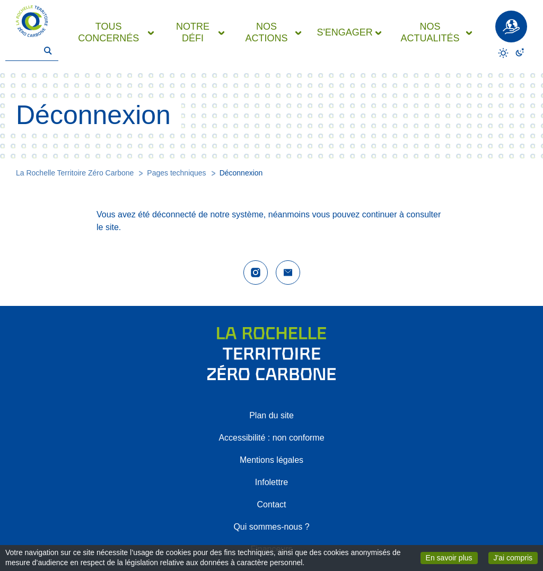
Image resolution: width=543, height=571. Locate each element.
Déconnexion (241, 173)
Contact (271, 504)
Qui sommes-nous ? (271, 526)
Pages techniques (176, 173)
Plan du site (271, 415)
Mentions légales (271, 459)
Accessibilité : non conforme (271, 437)
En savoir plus (452, 557)
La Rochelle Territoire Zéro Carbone (75, 173)
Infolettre (271, 482)
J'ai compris (516, 557)
